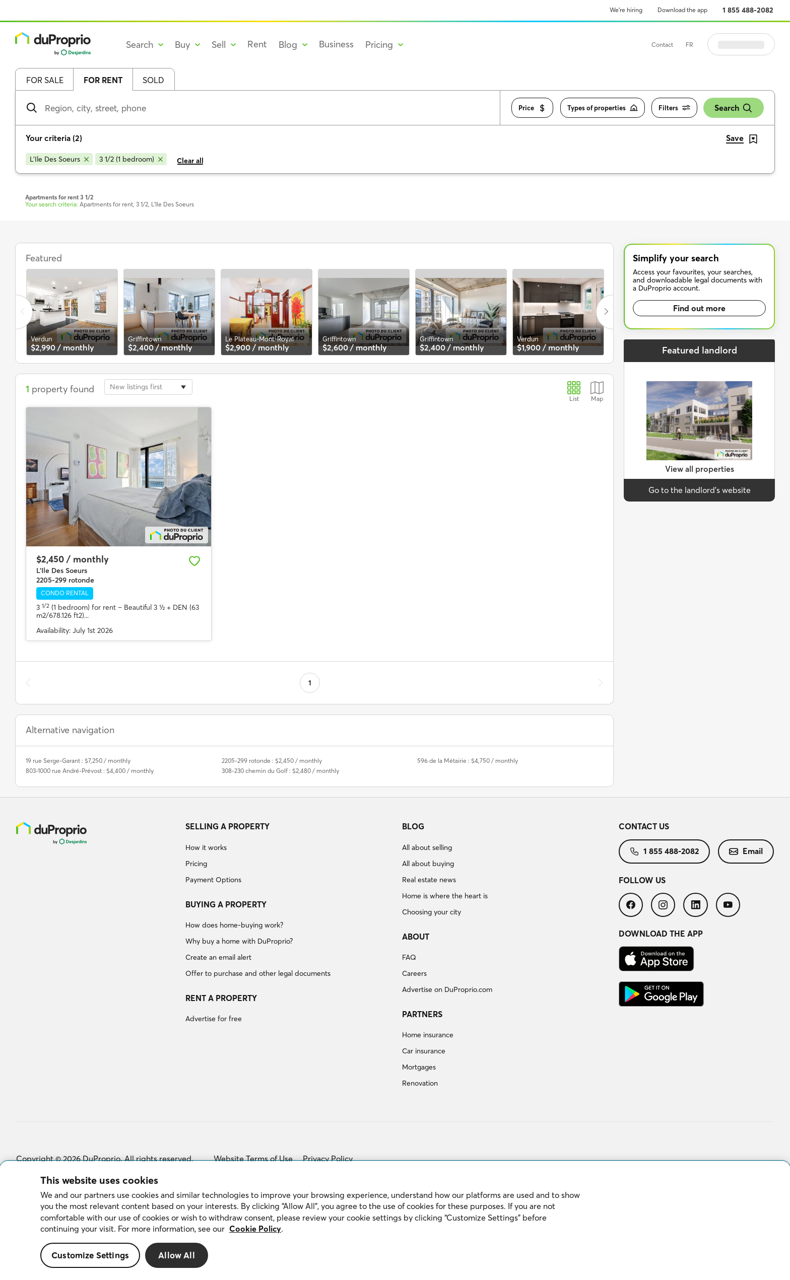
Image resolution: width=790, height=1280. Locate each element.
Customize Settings (90, 1255)
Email (746, 851)
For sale (44, 80)
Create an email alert (218, 957)
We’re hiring (626, 10)
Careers (414, 973)
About (415, 937)
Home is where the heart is (445, 895)
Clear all (190, 160)
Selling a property (227, 826)
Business (336, 44)
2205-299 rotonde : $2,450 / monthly (272, 760)
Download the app (682, 10)
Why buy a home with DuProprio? (239, 941)
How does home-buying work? (234, 925)
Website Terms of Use (253, 1159)
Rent (257, 44)
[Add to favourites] (194, 560)
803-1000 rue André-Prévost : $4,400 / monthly (90, 770)
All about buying (428, 863)
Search (733, 108)
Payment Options (213, 879)
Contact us (644, 826)
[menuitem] (289, 854)
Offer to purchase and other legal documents (258, 973)
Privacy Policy (328, 1159)
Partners (422, 1014)
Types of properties (602, 108)
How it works (206, 847)
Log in (753, 44)
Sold (153, 80)
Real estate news (429, 879)
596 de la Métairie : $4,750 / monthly (467, 760)
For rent (103, 80)
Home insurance (427, 1034)
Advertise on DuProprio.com (447, 989)
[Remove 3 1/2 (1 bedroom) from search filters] (131, 159)
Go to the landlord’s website (699, 490)
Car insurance (423, 1050)
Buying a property (226, 904)
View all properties (699, 468)
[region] (395, 1220)
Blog (413, 826)
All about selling (427, 847)
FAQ (409, 957)
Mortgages (419, 1067)
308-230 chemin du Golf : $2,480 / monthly (280, 770)
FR (714, 44)
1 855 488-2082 (747, 10)
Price (532, 108)
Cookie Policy (255, 1229)
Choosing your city (431, 911)
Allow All (176, 1255)
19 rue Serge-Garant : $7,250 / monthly (78, 760)
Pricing (196, 863)
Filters (674, 108)
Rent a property (221, 998)
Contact (687, 44)
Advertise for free (213, 1018)
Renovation (420, 1083)
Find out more (699, 308)
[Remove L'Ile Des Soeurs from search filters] (59, 159)
